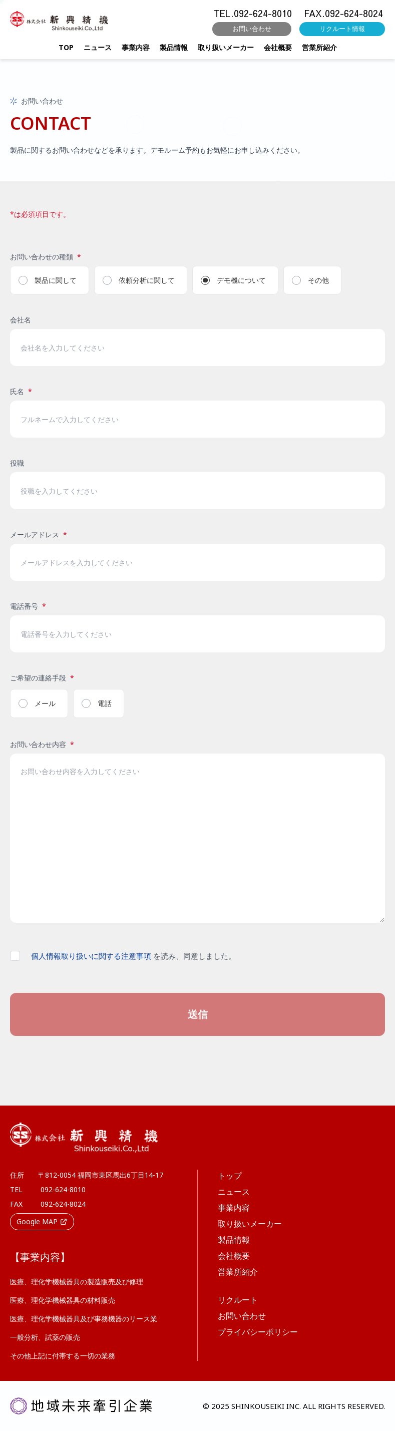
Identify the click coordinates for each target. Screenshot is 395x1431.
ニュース (98, 51)
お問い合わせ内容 (42, 744)
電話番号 (28, 606)
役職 (17, 463)
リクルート (238, 1299)
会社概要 (278, 51)
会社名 (20, 319)
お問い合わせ (251, 32)
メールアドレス (38, 534)
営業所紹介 (319, 51)
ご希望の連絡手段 (42, 677)
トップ (230, 1175)
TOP (66, 51)
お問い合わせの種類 (45, 256)
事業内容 (136, 51)
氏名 (21, 391)
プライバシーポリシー (258, 1331)
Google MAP (42, 1221)
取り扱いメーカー (226, 51)
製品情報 (174, 51)
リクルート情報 (342, 32)
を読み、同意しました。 (133, 956)
